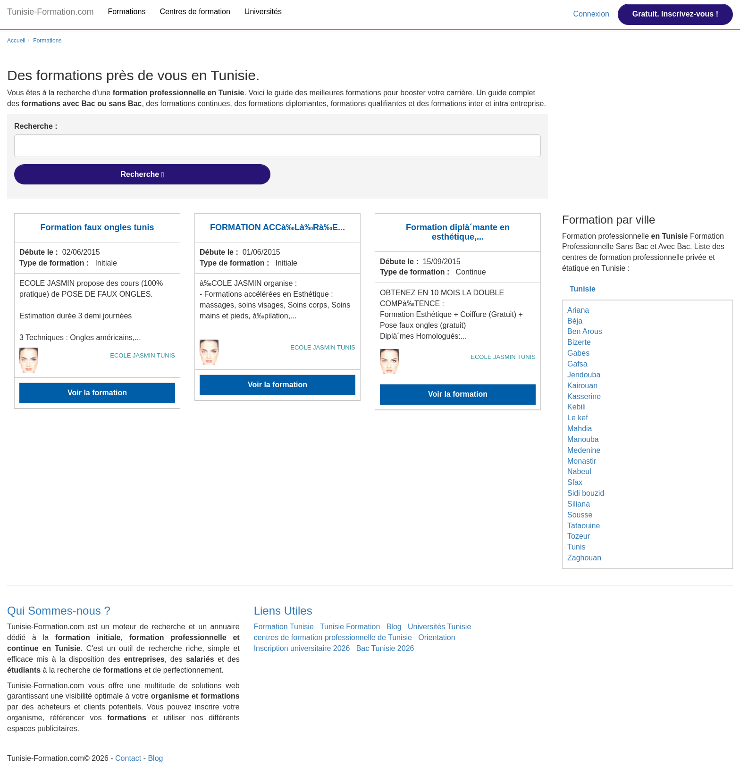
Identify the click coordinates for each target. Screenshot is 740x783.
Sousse (579, 515)
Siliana (578, 504)
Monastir (581, 461)
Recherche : (36, 126)
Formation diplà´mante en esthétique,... (458, 232)
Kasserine (584, 396)
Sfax (574, 482)
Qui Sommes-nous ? (58, 610)
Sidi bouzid (585, 493)
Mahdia (579, 429)
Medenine (583, 450)
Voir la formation (97, 393)
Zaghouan (584, 558)
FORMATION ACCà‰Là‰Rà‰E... (277, 227)
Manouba (583, 439)
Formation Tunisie (284, 627)
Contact (128, 758)
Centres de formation (195, 12)
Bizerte (579, 342)
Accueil (16, 40)
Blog (394, 627)
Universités (263, 12)
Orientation (436, 637)
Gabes (578, 353)
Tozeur (578, 536)
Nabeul (579, 471)
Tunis (576, 547)
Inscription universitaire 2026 (302, 648)
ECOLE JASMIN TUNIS (142, 355)
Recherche (142, 174)
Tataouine (583, 526)
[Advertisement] (647, 138)
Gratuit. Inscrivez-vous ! (675, 14)
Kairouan (582, 386)
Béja (574, 321)
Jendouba (583, 375)
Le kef (577, 418)
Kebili (576, 407)
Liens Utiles (283, 610)
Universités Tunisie (439, 627)
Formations (126, 12)
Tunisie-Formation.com (50, 12)
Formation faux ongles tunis (97, 227)
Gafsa (577, 364)
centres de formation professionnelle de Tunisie (333, 637)
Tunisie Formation (350, 627)
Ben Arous (584, 331)
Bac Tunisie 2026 (385, 648)
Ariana (578, 310)
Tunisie (583, 289)
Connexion (592, 14)
